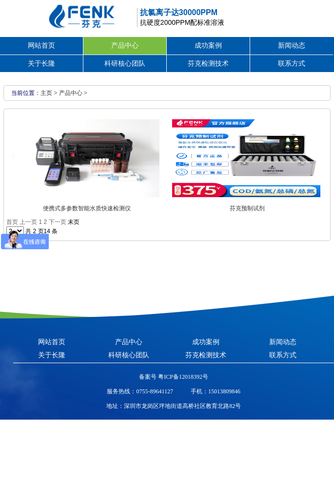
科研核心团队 (124, 63)
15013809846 (224, 391)
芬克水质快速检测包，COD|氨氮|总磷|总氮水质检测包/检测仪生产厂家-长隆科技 (63, 17)
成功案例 (208, 45)
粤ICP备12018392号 (182, 376)
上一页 (28, 222)
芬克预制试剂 (247, 208)
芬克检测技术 (208, 63)
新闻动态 (291, 45)
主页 (46, 93)
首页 (12, 222)
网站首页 (41, 45)
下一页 (57, 222)
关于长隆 (41, 63)
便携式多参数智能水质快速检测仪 (87, 208)
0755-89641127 (154, 391)
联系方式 (291, 63)
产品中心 (124, 45)
